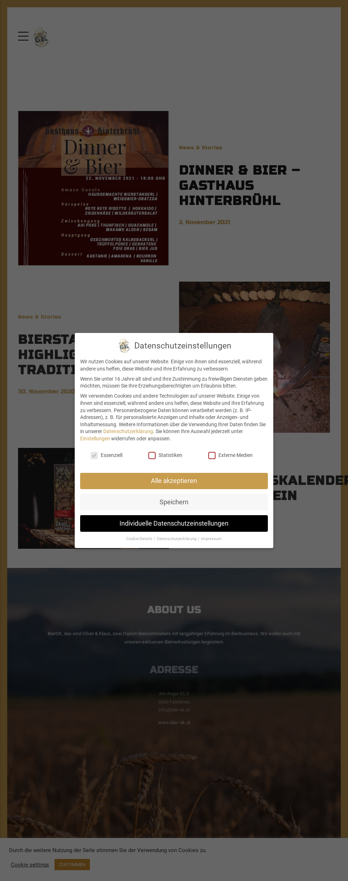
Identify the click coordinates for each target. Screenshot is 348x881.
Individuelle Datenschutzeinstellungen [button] (174, 523)
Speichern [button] (174, 502)
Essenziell (106, 455)
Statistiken (165, 455)
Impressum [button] (211, 538)
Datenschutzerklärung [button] (177, 538)
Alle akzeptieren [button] (174, 480)
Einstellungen (95, 438)
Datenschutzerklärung (128, 431)
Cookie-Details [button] (139, 538)
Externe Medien (230, 455)
